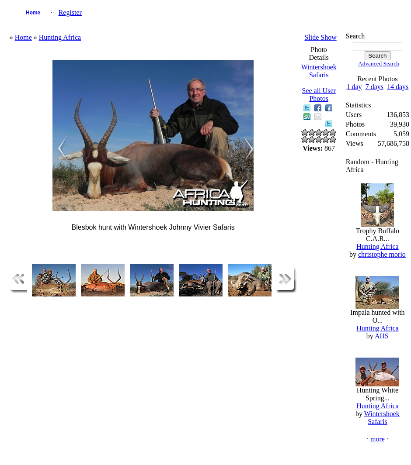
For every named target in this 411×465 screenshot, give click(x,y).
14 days (397, 86)
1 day (354, 86)
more (377, 439)
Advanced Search (378, 63)
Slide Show (320, 37)
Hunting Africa (60, 37)
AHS (382, 336)
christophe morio (382, 254)
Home (33, 13)
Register (70, 12)
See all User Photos (319, 94)
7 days (374, 86)
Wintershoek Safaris (319, 71)
